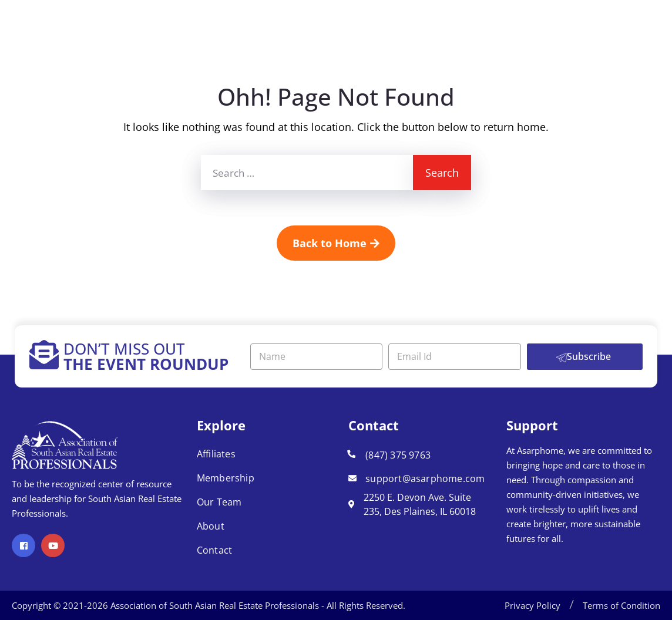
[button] (571, 605)
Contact (214, 550)
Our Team (219, 502)
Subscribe (589, 356)
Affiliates (216, 453)
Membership (225, 477)
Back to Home (336, 243)
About (210, 526)
